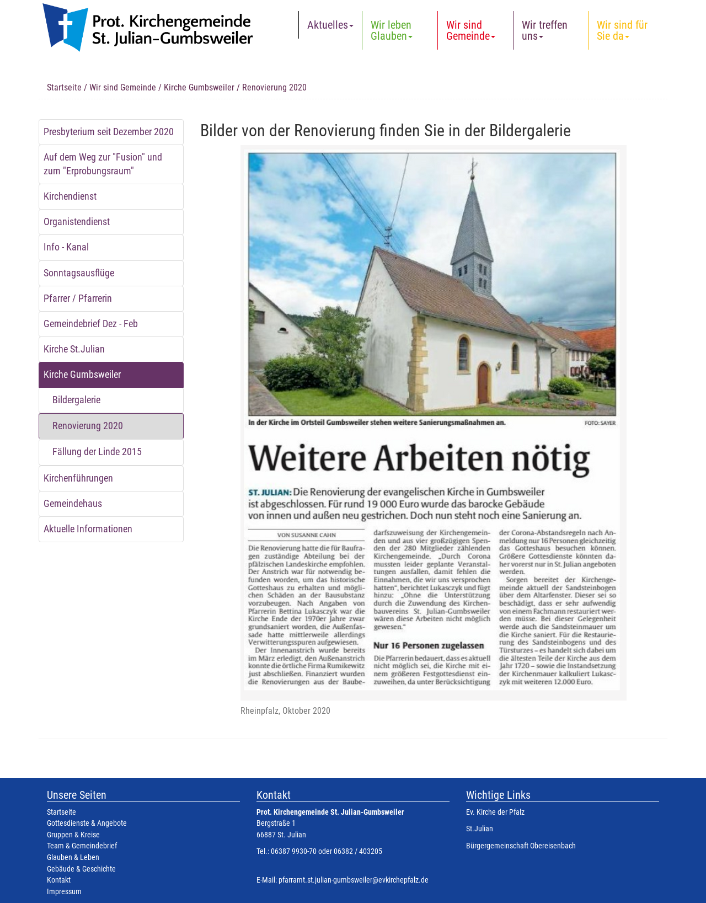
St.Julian (479, 828)
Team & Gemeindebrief (82, 846)
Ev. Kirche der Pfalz (495, 812)
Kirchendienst (70, 196)
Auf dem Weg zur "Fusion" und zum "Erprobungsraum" (103, 164)
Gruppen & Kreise (73, 835)
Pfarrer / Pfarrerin (78, 298)
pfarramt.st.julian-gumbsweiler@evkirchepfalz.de (354, 880)
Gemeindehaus (73, 503)
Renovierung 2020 (87, 425)
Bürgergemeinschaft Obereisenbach (521, 846)
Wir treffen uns (545, 30)
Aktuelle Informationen (88, 529)
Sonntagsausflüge (79, 273)
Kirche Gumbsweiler (199, 87)
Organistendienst (77, 221)
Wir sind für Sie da (622, 30)
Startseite (64, 87)
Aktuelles (330, 24)
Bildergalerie (76, 399)
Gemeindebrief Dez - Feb (91, 323)
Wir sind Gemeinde (470, 30)
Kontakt (59, 880)
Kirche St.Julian (74, 349)
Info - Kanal (66, 247)
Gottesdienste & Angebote (87, 823)
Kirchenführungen (78, 478)
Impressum (64, 891)
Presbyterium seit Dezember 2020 (109, 131)
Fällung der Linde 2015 (97, 451)
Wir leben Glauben (392, 30)
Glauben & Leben (73, 857)
